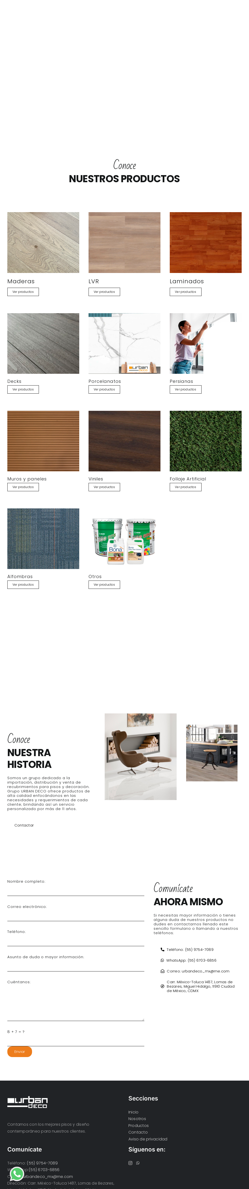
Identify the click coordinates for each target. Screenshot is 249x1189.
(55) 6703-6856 (44, 1170)
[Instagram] (130, 1163)
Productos (138, 1125)
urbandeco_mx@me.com (48, 1176)
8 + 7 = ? (16, 1031)
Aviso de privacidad (148, 1139)
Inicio (133, 1112)
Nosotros (137, 1119)
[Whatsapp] (138, 1163)
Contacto (138, 1132)
